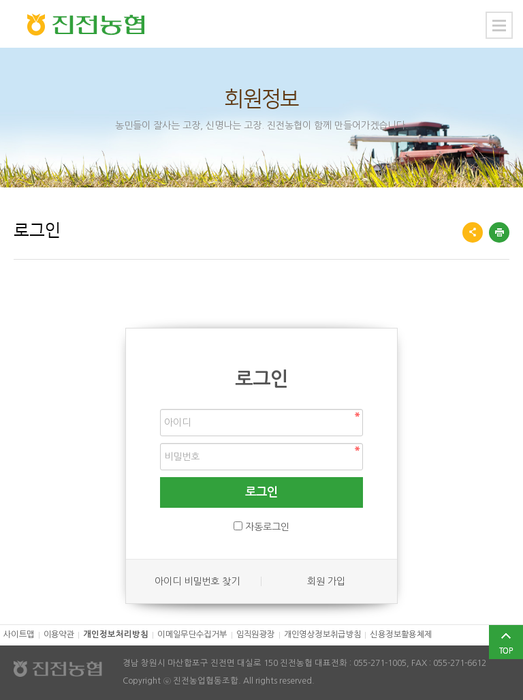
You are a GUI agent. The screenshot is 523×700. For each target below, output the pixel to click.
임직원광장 (255, 634)
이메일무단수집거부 (192, 634)
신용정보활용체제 (401, 634)
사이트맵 (19, 634)
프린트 (499, 232)
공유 (472, 232)
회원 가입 (326, 581)
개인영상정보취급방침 (323, 634)
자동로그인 (267, 527)
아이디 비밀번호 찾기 (197, 581)
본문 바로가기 (0, 0)
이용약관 (59, 634)
